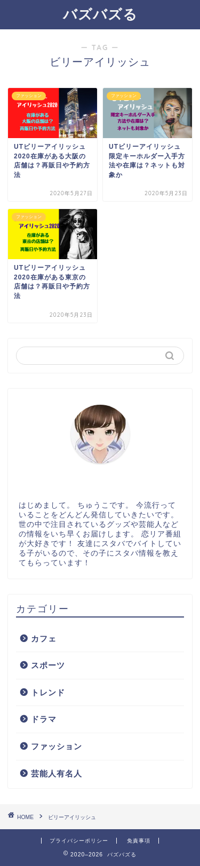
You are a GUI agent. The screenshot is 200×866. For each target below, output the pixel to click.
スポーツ (48, 665)
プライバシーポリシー (79, 841)
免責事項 (138, 841)
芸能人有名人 (56, 773)
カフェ (44, 638)
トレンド (48, 692)
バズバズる (100, 13)
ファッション (56, 746)
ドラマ (44, 719)
